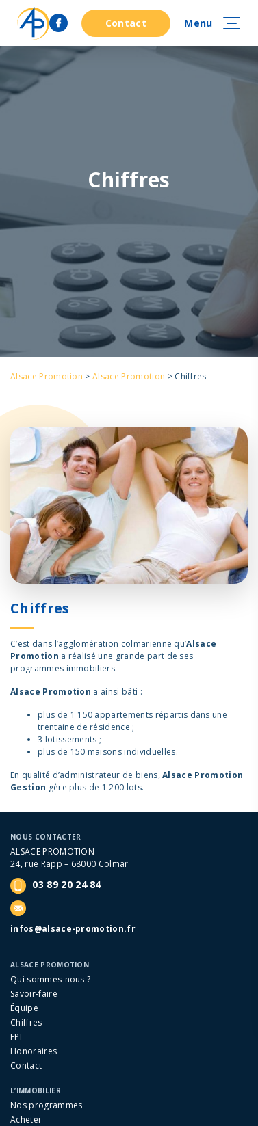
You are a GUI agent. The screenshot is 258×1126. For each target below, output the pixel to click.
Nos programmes (46, 1105)
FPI (16, 1037)
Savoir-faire (33, 994)
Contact (125, 22)
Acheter (26, 1119)
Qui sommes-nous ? (50, 979)
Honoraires (33, 1051)
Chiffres (26, 1022)
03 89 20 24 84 (55, 886)
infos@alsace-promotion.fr (73, 929)
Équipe (24, 1008)
